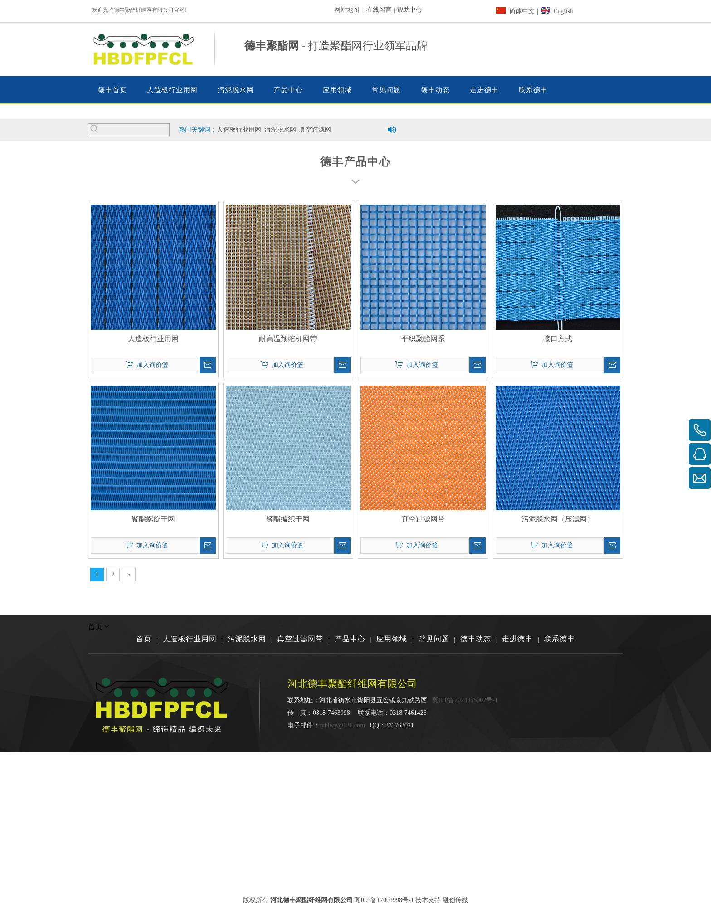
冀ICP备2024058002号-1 (465, 700)
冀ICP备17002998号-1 (384, 900)
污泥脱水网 (280, 129)
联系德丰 (559, 639)
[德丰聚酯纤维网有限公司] (355, 111)
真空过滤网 (315, 129)
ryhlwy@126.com (342, 725)
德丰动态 (475, 639)
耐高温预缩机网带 (288, 338)
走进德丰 (517, 639)
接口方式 (557, 338)
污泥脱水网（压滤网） (557, 519)
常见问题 (434, 639)
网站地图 (347, 9)
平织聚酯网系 (423, 338)
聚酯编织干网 (288, 519)
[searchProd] (134, 130)
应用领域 (391, 639)
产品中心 (350, 639)
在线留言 (379, 9)
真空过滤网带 (423, 519)
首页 (143, 639)
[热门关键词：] (94, 130)
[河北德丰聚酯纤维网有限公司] (582, 702)
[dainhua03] (519, 49)
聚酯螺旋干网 (153, 519)
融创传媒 (455, 900)
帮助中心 (409, 9)
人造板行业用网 (239, 129)
